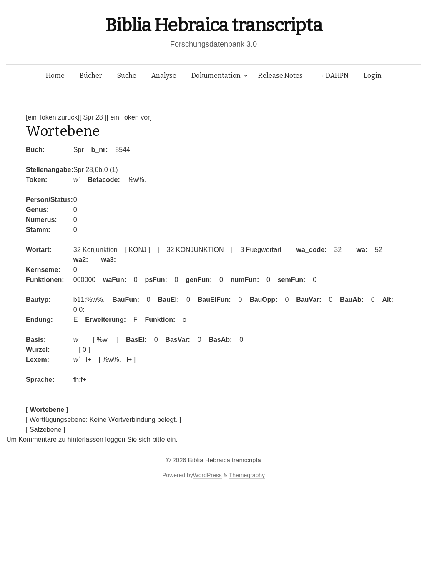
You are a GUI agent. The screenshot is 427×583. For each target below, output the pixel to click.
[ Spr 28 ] (93, 117)
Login (373, 76)
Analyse (163, 76)
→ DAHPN (333, 76)
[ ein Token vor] (129, 117)
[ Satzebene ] (45, 429)
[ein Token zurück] (53, 117)
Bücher (91, 76)
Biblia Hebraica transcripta (213, 25)
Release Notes (280, 76)
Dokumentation (216, 76)
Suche (126, 76)
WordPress (207, 475)
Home (55, 76)
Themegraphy (247, 475)
